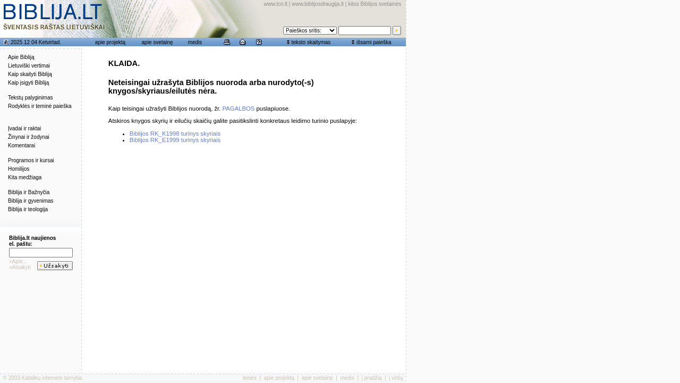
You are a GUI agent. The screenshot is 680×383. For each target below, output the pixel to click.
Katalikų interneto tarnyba (52, 378)
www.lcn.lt (275, 4)
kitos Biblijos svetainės (374, 4)
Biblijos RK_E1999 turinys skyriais (175, 140)
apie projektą (110, 42)
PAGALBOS (239, 108)
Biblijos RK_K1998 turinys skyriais (175, 133)
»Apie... (18, 261)
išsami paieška (374, 42)
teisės (250, 378)
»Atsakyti (20, 267)
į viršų (396, 378)
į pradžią (372, 378)
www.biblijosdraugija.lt (318, 4)
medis (195, 42)
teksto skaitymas (310, 42)
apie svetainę (157, 42)
